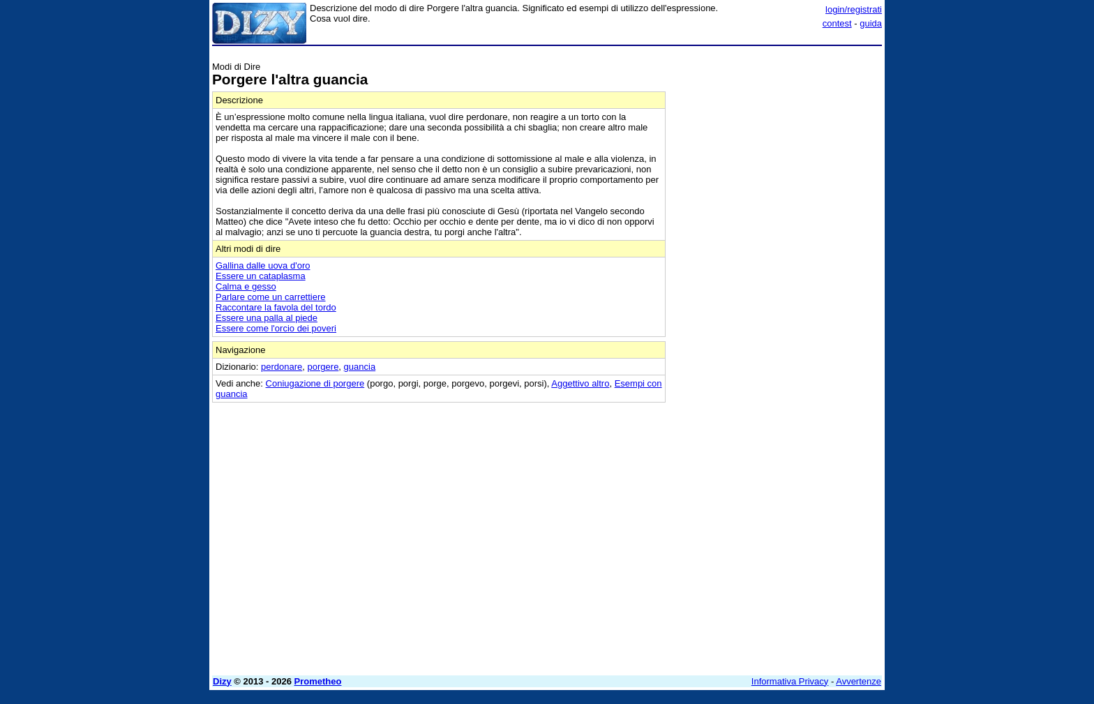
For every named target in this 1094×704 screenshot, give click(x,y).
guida (871, 23)
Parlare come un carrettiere (271, 297)
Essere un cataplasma (261, 276)
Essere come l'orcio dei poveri (276, 328)
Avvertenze (858, 681)
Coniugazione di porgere (315, 383)
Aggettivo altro (580, 383)
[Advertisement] (777, 260)
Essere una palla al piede (266, 318)
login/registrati (853, 9)
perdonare (281, 366)
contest (837, 23)
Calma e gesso (246, 286)
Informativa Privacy (790, 681)
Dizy (222, 681)
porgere (323, 366)
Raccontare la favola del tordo (276, 307)
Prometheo (318, 681)
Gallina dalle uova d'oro (263, 265)
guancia (360, 366)
